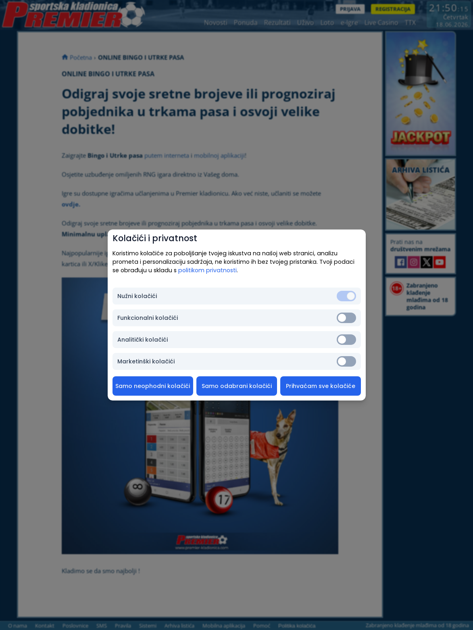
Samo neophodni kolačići (152, 386)
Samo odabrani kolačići (237, 386)
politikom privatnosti (207, 270)
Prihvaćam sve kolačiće (320, 386)
